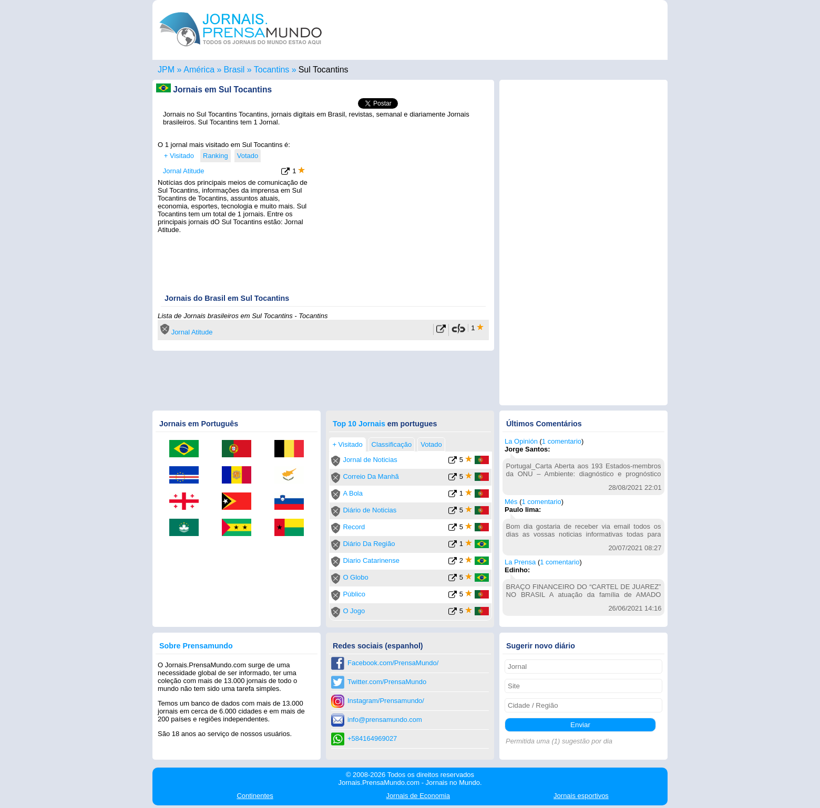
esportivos (581, 796)
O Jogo (354, 611)
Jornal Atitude (183, 171)
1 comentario (561, 441)
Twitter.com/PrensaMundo (386, 682)
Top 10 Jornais (359, 423)
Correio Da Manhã (370, 476)
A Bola (353, 493)
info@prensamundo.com (384, 719)
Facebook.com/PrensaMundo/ (392, 663)
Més (511, 502)
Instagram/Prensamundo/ (385, 701)
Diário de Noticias (369, 510)
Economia (418, 796)
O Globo (355, 577)
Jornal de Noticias (370, 460)
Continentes (255, 796)
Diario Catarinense (371, 560)
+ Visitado (179, 156)
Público (354, 594)
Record (354, 527)
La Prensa (520, 562)
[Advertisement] (400, 206)
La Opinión (521, 441)
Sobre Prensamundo (196, 646)
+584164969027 (372, 738)
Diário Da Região (369, 544)
